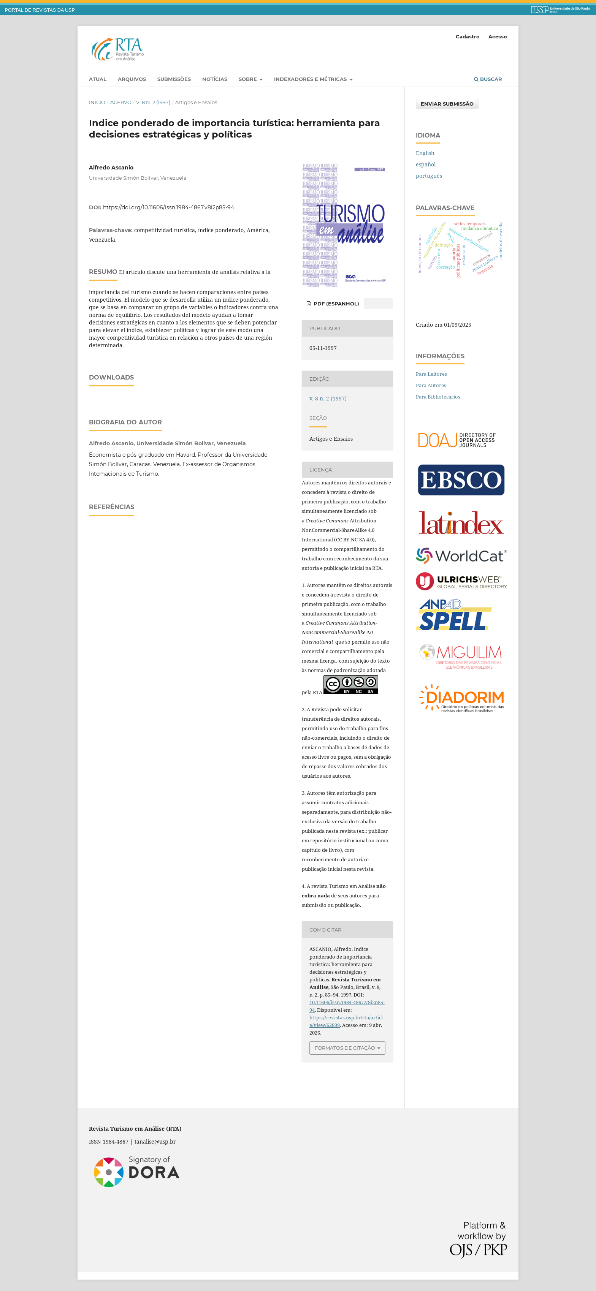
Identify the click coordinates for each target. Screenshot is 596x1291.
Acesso (497, 36)
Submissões (174, 79)
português (429, 175)
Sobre (248, 79)
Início (97, 102)
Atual (97, 79)
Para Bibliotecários (438, 396)
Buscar (488, 79)
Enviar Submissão (447, 104)
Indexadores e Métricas (311, 79)
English (425, 153)
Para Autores (431, 385)
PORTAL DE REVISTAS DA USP (40, 10)
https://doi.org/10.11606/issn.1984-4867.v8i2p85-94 (168, 207)
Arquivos (132, 79)
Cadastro (468, 36)
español (426, 164)
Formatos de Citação (345, 1048)
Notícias (214, 79)
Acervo (121, 102)
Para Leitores (431, 373)
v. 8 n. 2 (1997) (153, 102)
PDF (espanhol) (335, 304)
